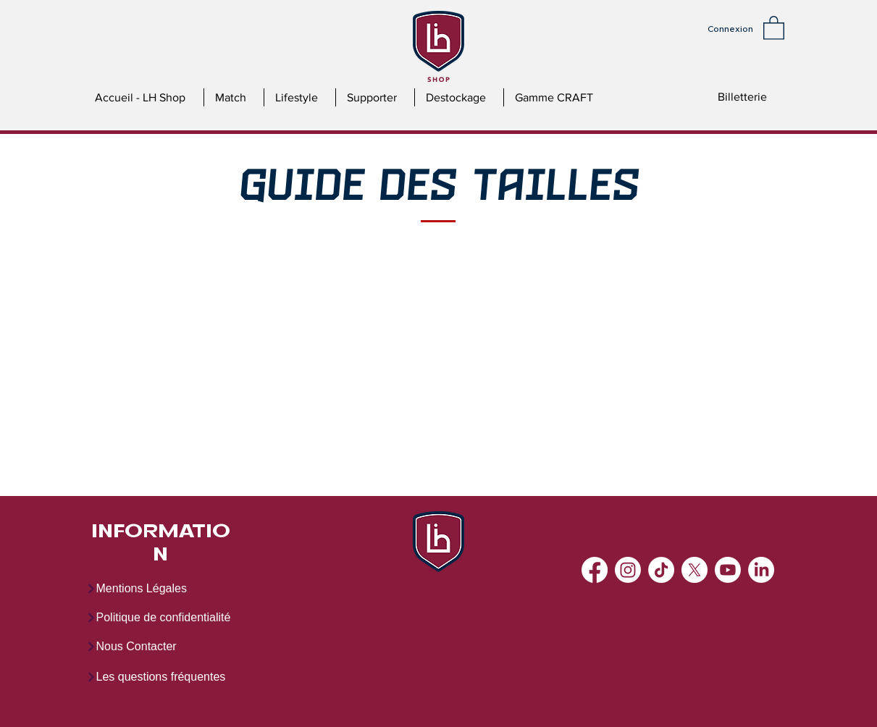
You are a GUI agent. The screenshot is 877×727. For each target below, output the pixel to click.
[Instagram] (628, 570)
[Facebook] (595, 570)
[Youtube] (728, 570)
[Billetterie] (742, 97)
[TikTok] (661, 570)
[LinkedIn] (761, 570)
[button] (773, 27)
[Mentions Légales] (151, 588)
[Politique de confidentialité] (168, 617)
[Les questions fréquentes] (168, 677)
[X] (694, 570)
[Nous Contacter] (151, 646)
